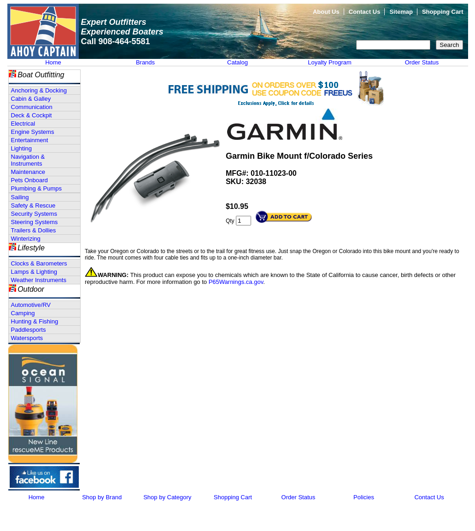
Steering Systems (34, 222)
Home (53, 62)
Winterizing (26, 238)
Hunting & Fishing (35, 321)
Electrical (23, 123)
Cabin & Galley (31, 98)
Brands (145, 62)
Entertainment (29, 140)
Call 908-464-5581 (115, 41)
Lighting (21, 148)
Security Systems (34, 213)
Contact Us (365, 11)
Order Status (422, 62)
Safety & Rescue (33, 205)
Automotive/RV (31, 304)
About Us (326, 11)
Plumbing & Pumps (36, 188)
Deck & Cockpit (31, 115)
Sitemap (401, 11)
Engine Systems (32, 131)
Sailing (20, 197)
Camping (23, 313)
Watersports (27, 338)
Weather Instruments (38, 280)
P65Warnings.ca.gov (236, 281)
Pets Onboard (29, 180)
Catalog (237, 62)
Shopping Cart (442, 11)
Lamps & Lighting (34, 271)
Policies (363, 497)
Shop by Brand (102, 497)
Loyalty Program (330, 62)
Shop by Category (167, 497)
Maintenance (28, 171)
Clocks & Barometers (39, 263)
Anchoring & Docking (39, 90)
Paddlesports (28, 329)
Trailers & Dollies (33, 230)
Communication (32, 107)
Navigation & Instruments (28, 160)
